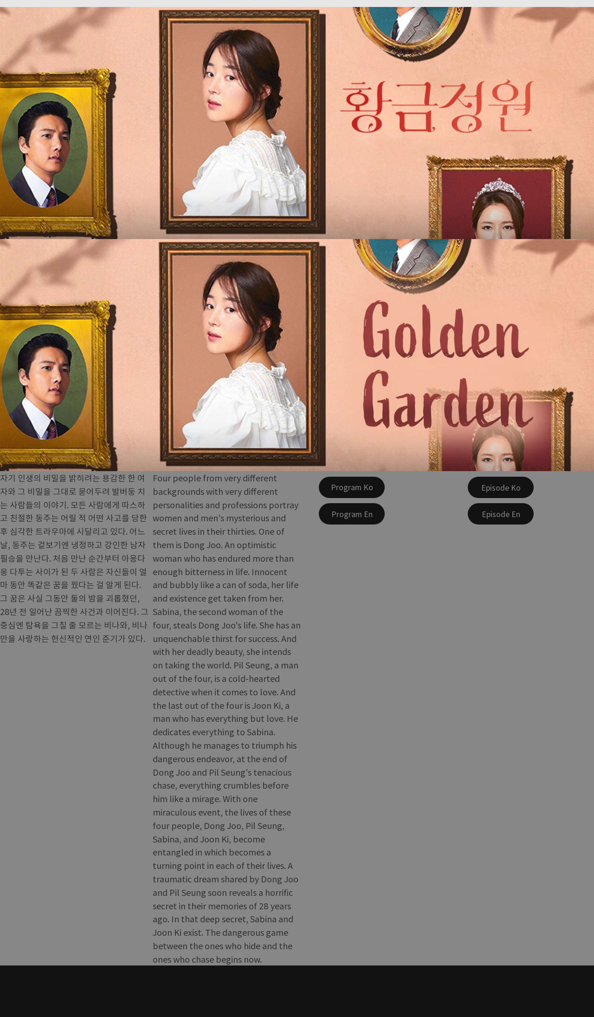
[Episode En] (501, 514)
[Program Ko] (352, 487)
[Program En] (352, 514)
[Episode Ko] (501, 487)
